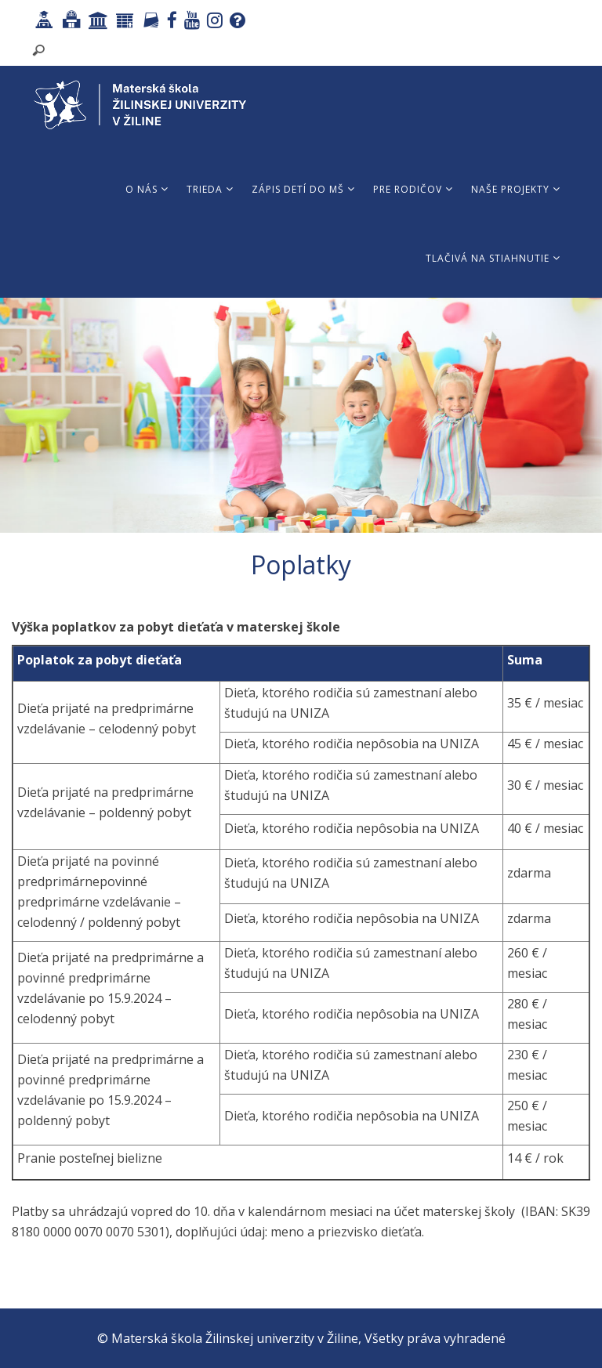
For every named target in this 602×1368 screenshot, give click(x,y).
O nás (147, 189)
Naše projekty (515, 189)
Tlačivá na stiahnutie (493, 258)
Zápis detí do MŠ (303, 189)
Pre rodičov (413, 189)
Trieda (210, 189)
